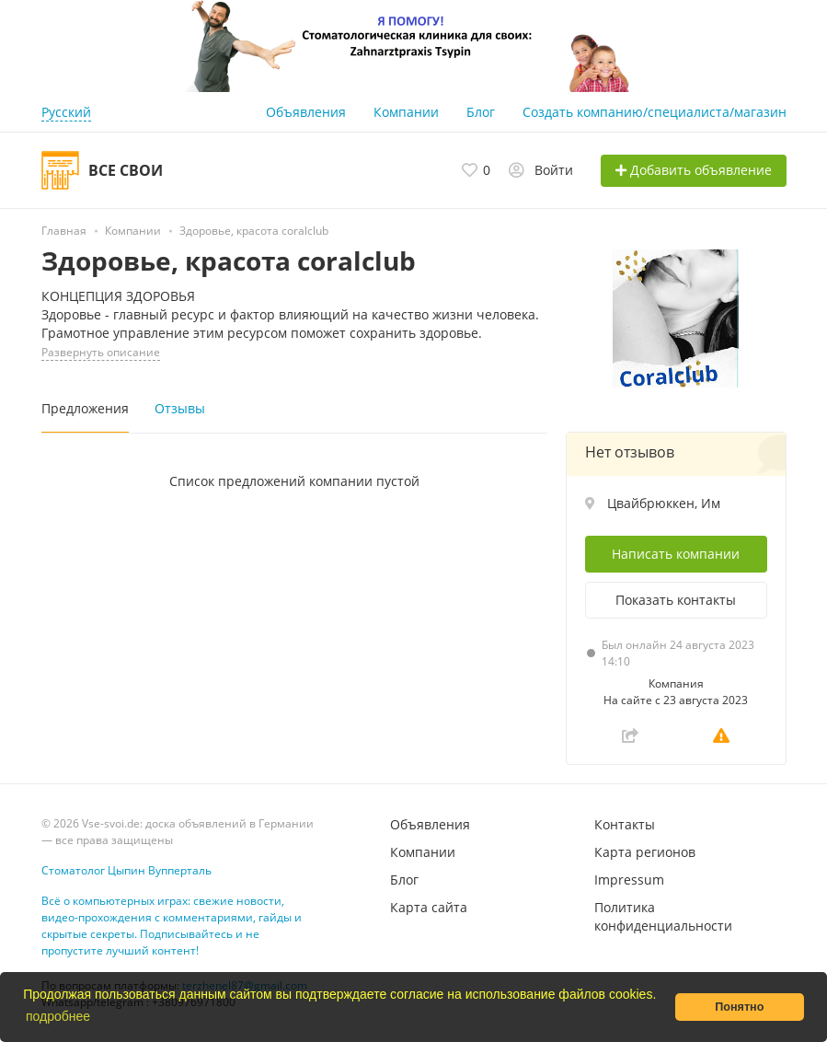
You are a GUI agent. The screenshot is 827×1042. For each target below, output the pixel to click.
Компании (406, 112)
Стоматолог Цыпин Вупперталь (126, 870)
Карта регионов (644, 852)
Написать (676, 553)
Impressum (629, 879)
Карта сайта (428, 907)
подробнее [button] (58, 1016)
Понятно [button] (739, 1007)
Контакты (624, 824)
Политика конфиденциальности (663, 916)
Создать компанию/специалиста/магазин (655, 112)
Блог (480, 112)
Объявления (306, 112)
